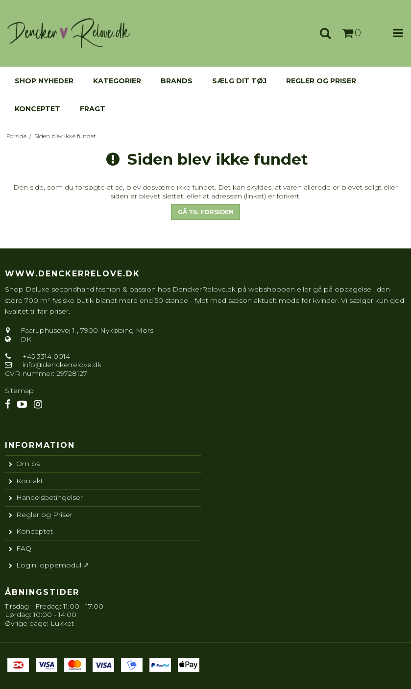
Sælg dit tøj (239, 80)
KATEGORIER (117, 80)
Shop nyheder (44, 80)
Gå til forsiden (206, 212)
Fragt (92, 108)
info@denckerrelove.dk (62, 364)
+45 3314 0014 (45, 356)
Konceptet (37, 108)
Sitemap (19, 390)
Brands (177, 80)
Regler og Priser (321, 80)
